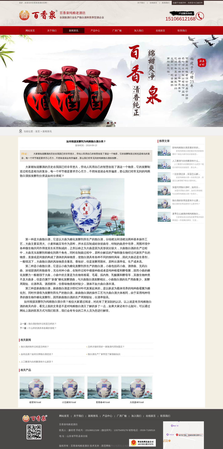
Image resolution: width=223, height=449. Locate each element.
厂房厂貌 (117, 30)
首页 (37, 131)
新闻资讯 (73, 30)
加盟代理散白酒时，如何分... (186, 187)
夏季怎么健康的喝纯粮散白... (186, 213)
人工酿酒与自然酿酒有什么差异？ (37, 361)
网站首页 (30, 30)
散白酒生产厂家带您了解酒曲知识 (104, 354)
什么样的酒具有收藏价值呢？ (42, 328)
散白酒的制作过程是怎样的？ (42, 323)
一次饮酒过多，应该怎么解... (186, 174)
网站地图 (115, 445)
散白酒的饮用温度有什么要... (186, 200)
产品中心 (95, 30)
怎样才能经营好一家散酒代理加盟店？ (106, 346)
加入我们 (138, 30)
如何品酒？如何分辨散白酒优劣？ (37, 354)
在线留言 (153, 3)
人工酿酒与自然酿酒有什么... (186, 161)
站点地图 (124, 445)
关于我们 (141, 3)
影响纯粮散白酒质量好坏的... (186, 147)
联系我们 (165, 3)
